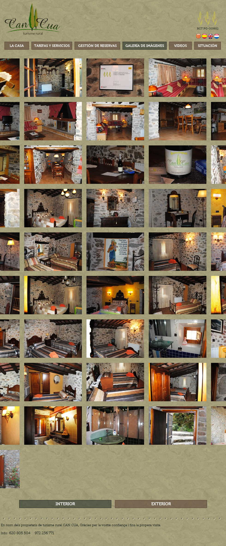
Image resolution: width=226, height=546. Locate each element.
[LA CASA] (16, 46)
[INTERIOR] (65, 504)
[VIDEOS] (180, 46)
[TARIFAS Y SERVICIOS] (51, 46)
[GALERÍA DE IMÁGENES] (144, 46)
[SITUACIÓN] (207, 46)
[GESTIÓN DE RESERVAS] (97, 46)
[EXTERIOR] (161, 504)
